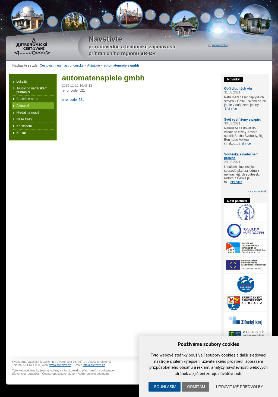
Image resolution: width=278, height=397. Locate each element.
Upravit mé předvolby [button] (239, 387)
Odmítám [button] (196, 387)
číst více (231, 109)
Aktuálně (93, 65)
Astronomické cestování (32, 46)
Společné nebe (27, 99)
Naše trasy (24, 119)
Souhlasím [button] (165, 387)
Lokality (22, 81)
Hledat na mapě (28, 112)
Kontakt (22, 133)
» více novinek (257, 191)
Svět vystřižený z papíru (242, 119)
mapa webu (220, 45)
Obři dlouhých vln (238, 88)
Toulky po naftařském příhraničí (32, 90)
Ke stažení (24, 126)
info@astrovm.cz (94, 365)
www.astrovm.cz (60, 365)
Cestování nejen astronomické (62, 65)
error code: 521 (73, 100)
